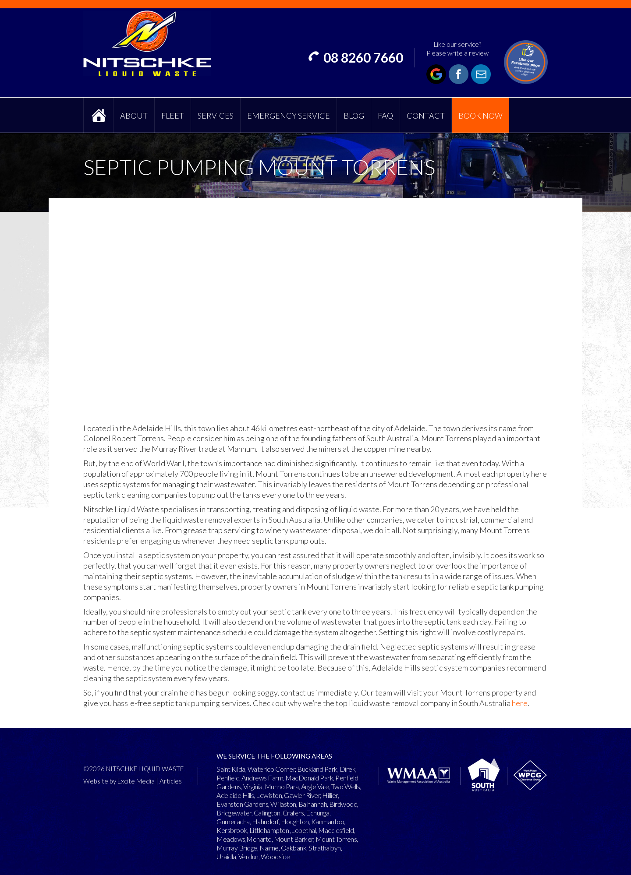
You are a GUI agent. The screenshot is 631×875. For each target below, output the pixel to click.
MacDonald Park (309, 777)
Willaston (283, 804)
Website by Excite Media (119, 781)
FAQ (385, 115)
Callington (267, 812)
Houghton (295, 821)
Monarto (259, 839)
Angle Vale (315, 786)
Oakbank (294, 847)
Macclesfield (336, 830)
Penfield (227, 777)
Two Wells (345, 786)
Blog (354, 115)
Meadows (230, 839)
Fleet (172, 115)
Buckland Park (317, 769)
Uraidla (226, 856)
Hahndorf (265, 821)
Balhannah (312, 804)
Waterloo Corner (271, 769)
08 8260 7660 (363, 57)
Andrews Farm (262, 777)
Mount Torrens (336, 839)
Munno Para (282, 786)
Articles (171, 781)
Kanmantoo (327, 821)
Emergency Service (288, 115)
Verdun (248, 856)
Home (98, 115)
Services (216, 115)
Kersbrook (231, 830)
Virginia (252, 786)
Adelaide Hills (235, 795)
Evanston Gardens (242, 804)
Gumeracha (233, 821)
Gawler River (302, 795)
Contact (426, 115)
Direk (348, 769)
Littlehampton (269, 830)
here (520, 703)
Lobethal (303, 830)
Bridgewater (234, 812)
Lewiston (269, 795)
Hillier (330, 795)
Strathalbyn (324, 847)
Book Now (480, 115)
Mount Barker (293, 839)
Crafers (293, 812)
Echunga (318, 812)
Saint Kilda (230, 769)
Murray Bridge (236, 847)
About (134, 115)
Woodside (275, 856)
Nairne (269, 847)
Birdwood (343, 804)
